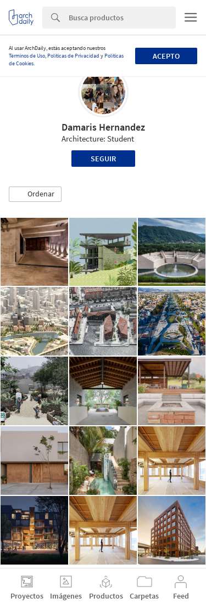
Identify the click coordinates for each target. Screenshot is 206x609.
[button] (35, 194)
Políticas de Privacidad (73, 55)
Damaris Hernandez (103, 127)
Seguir (103, 158)
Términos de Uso (27, 55)
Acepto (166, 56)
